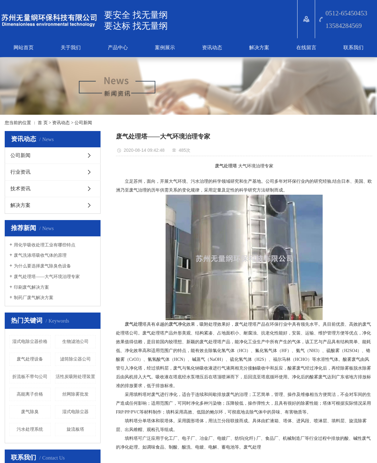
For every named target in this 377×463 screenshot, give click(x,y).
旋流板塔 (75, 429)
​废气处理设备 (30, 359)
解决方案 (259, 47)
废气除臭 (30, 411)
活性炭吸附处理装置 (75, 376)
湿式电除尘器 (75, 411)
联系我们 (353, 47)
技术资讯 (20, 188)
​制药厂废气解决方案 (33, 297)
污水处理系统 (30, 429)
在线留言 (306, 47)
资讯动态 (212, 47)
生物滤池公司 (75, 341)
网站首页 (24, 47)
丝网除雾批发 (75, 394)
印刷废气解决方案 (31, 287)
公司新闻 (83, 122)
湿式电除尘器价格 (29, 341)
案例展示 (165, 47)
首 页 (43, 122)
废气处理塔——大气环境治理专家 (47, 276)
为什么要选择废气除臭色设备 (42, 266)
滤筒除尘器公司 (75, 359)
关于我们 (71, 47)
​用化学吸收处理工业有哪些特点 (44, 245)
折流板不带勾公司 (29, 376)
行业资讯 (20, 172)
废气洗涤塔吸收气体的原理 (40, 255)
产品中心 (118, 47)
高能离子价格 (30, 394)
